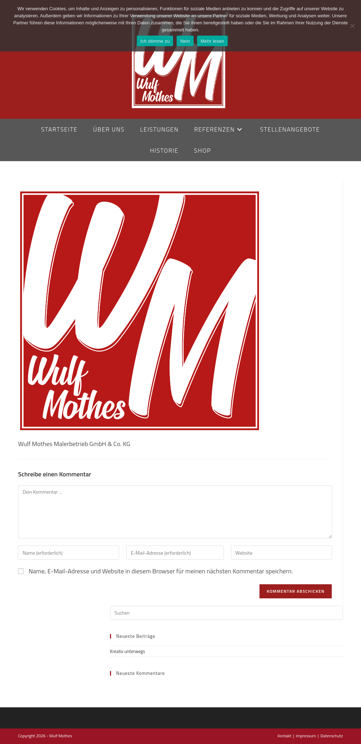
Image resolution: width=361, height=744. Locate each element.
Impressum (306, 735)
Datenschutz (331, 735)
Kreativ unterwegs (127, 651)
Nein (185, 41)
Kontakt (284, 735)
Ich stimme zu (155, 41)
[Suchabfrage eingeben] (226, 613)
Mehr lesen (212, 41)
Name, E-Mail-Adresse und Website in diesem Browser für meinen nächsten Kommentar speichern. (161, 571)
